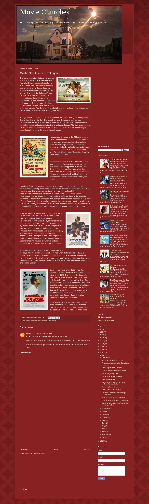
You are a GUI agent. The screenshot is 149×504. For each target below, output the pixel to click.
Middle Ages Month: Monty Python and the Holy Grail (118, 236)
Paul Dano (40, 108)
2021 (102, 341)
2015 (102, 441)
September (106, 414)
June (104, 423)
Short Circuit (72, 201)
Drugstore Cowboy (80, 162)
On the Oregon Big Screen (110, 373)
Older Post (86, 449)
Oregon (37, 320)
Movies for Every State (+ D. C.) (112, 360)
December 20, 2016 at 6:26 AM (42, 333)
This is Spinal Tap (35, 228)
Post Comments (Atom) (37, 453)
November (105, 408)
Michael (28, 333)
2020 (102, 344)
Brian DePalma (26, 238)
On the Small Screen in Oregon (112, 376)
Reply (28, 348)
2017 (102, 352)
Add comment (26, 353)
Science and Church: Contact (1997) (117, 221)
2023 (102, 335)
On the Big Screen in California (112, 368)
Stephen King (52, 320)
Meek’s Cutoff (31, 98)
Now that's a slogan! (108, 379)
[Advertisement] (55, 428)
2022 (102, 338)
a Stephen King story (54, 231)
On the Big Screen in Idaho (111, 387)
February (105, 434)
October (105, 411)
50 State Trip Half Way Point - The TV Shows (119, 192)
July (103, 420)
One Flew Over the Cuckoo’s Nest (70, 273)
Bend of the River (62, 140)
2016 (102, 355)
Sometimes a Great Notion (36, 255)
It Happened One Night (77, 287)
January (105, 437)
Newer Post (24, 449)
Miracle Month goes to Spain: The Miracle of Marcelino (117, 296)
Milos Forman (66, 277)
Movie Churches (44, 12)
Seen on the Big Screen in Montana (113, 397)
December (105, 358)
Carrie (44, 238)
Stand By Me (53, 216)
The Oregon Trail (27, 85)
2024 (102, 332)
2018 (102, 349)
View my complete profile (106, 320)
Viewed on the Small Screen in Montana (115, 400)
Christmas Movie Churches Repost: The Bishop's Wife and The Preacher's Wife (119, 161)
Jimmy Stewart (56, 142)
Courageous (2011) (116, 250)
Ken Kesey (50, 253)
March (104, 432)
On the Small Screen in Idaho (111, 390)
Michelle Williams (55, 108)
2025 (102, 329)
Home (56, 449)
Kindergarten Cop (27, 196)
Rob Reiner (44, 320)
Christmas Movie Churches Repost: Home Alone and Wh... (113, 383)
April (103, 429)
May (103, 426)
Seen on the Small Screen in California (114, 371)
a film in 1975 (58, 275)
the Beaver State (40, 88)
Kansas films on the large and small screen (118, 177)
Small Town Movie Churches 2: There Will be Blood (119, 281)
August (104, 417)
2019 (102, 346)
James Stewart (30, 320)
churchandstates (106, 317)
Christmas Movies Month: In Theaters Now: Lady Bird (119, 207)
